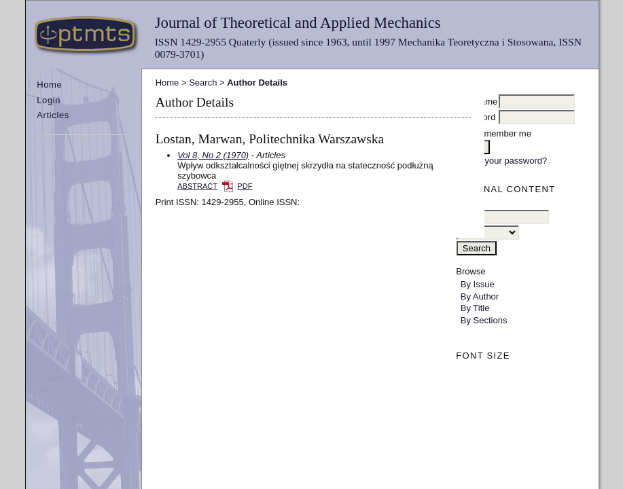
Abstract (197, 186)
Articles (53, 115)
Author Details (257, 82)
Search (203, 82)
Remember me (502, 133)
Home (49, 84)
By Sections (484, 320)
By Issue (478, 284)
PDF (244, 186)
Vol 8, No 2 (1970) (213, 155)
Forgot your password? (502, 161)
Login (48, 100)
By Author (480, 296)
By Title (475, 308)
